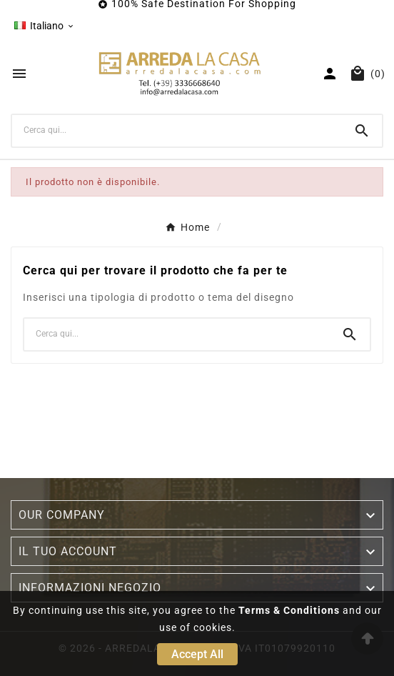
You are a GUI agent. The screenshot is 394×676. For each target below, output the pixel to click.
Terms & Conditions (289, 610)
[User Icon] (329, 73)
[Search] (361, 130)
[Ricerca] (177, 130)
